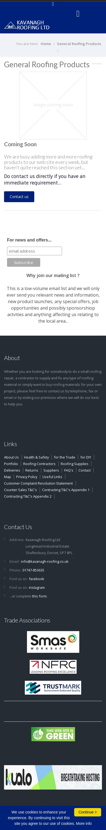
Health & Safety (36, 457)
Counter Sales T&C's (20, 489)
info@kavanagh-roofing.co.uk (45, 561)
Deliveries (12, 470)
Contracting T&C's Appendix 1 (66, 489)
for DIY (85, 457)
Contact (84, 470)
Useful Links (52, 476)
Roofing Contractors (39, 463)
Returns (31, 470)
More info (84, 823)
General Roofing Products (79, 43)
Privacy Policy (26, 476)
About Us (11, 457)
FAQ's (68, 470)
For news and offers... (29, 240)
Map (7, 476)
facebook (36, 578)
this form (39, 596)
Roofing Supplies (74, 463)
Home (46, 43)
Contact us (19, 196)
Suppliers (51, 470)
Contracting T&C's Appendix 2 (28, 496)
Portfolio (11, 463)
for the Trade (64, 457)
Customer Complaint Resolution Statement (38, 483)
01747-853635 (33, 570)
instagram (37, 587)
